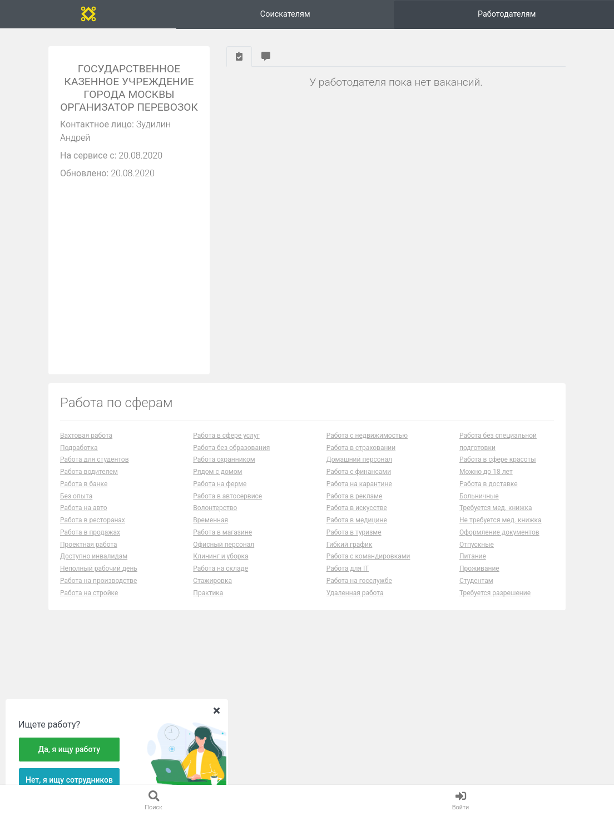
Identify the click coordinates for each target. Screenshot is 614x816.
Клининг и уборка (220, 565)
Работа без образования (231, 456)
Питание (472, 565)
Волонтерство (215, 517)
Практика (208, 601)
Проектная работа (88, 553)
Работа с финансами (358, 480)
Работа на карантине (359, 492)
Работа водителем (89, 480)
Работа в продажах (90, 541)
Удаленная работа (355, 601)
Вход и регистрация (550, 18)
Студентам (476, 589)
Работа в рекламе (354, 504)
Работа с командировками (368, 565)
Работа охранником (224, 468)
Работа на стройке (89, 601)
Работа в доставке (488, 492)
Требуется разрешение (495, 601)
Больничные (479, 504)
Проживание (479, 577)
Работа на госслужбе (359, 589)
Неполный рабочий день (98, 577)
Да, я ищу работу (69, 749)
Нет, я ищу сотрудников (69, 779)
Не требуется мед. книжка (500, 529)
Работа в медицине (356, 529)
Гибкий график (349, 553)
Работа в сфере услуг (226, 444)
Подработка (79, 456)
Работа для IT (347, 577)
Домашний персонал (359, 468)
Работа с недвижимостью (367, 444)
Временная (210, 529)
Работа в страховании (361, 456)
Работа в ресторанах (92, 529)
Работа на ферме (219, 492)
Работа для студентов (94, 468)
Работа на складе (220, 577)
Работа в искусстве (356, 517)
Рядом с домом (217, 480)
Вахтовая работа (86, 444)
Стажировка (212, 589)
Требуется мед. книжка (495, 517)
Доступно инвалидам (93, 565)
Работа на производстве (98, 589)
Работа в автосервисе (227, 504)
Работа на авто (83, 517)
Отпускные (476, 553)
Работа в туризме (354, 541)
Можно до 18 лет (486, 480)
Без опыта (76, 504)
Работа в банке (83, 492)
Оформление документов (499, 541)
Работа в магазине (222, 541)
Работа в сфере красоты (497, 468)
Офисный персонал (223, 553)
